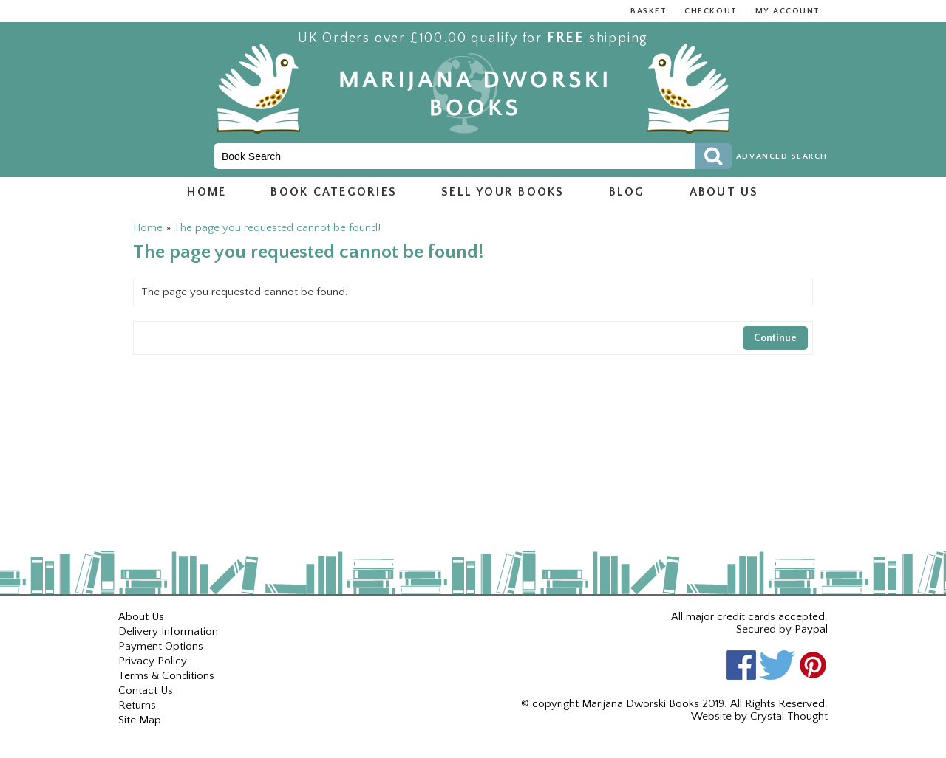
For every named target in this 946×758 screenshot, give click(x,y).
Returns (137, 705)
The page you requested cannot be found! (277, 227)
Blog (627, 192)
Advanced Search (782, 156)
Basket (648, 11)
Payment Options (160, 646)
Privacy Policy (152, 661)
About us (724, 192)
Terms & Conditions (166, 675)
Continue (775, 338)
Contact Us (145, 690)
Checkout (710, 11)
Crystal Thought (789, 716)
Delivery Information (168, 631)
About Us (141, 616)
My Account (787, 11)
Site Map (139, 720)
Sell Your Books (503, 192)
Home (206, 192)
